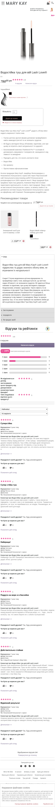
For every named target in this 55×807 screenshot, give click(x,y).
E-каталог (18, 772)
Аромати (43, 778)
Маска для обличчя (8, 775)
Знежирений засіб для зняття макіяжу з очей (11, 232)
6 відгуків (18, 83)
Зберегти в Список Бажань (13, 123)
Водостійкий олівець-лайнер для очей (38, 232)
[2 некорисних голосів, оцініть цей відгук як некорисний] (11, 739)
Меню (3, 3)
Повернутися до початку (27, 755)
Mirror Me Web (8, 772)
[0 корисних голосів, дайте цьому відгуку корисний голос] (4, 468)
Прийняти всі (48, 804)
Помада (35, 778)
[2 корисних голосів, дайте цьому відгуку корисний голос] (4, 739)
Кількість (7, 112)
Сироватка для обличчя (24, 775)
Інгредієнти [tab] (7, 315)
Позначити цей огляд (9, 473)
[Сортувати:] (24, 409)
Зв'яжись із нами (29, 772)
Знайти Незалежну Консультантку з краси (38, 9)
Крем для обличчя (43, 772)
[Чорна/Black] (27, 41)
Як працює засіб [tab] (9, 320)
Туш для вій (26, 778)
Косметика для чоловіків (43, 775)
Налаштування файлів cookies (26, 804)
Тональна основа (14, 778)
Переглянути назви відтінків (17, 97)
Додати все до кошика (46, 206)
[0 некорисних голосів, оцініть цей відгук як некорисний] (11, 468)
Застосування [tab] (8, 310)
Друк (52, 15)
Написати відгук (31, 83)
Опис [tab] (5, 257)
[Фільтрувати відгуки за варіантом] (24, 413)
